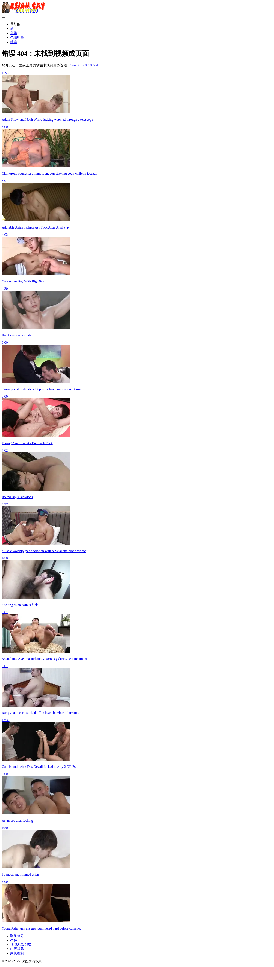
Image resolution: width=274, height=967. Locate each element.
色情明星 (17, 37)
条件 (13, 940)
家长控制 (17, 953)
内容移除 (17, 949)
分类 (13, 33)
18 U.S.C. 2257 (20, 944)
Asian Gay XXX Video (85, 65)
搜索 (13, 42)
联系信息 (17, 936)
